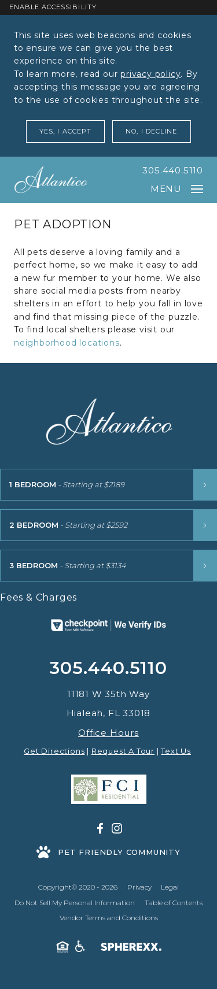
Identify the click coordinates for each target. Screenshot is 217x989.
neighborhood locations (67, 343)
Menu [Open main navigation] (176, 188)
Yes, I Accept (65, 131)
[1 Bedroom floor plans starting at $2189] (108, 485)
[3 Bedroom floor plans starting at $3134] (108, 565)
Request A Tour (123, 750)
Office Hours (108, 732)
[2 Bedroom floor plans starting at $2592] (108, 525)
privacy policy (150, 74)
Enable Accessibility (53, 7)
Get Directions (54, 750)
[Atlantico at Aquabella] (50, 180)
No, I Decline (151, 131)
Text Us (176, 750)
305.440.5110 (172, 170)
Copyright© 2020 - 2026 (77, 887)
